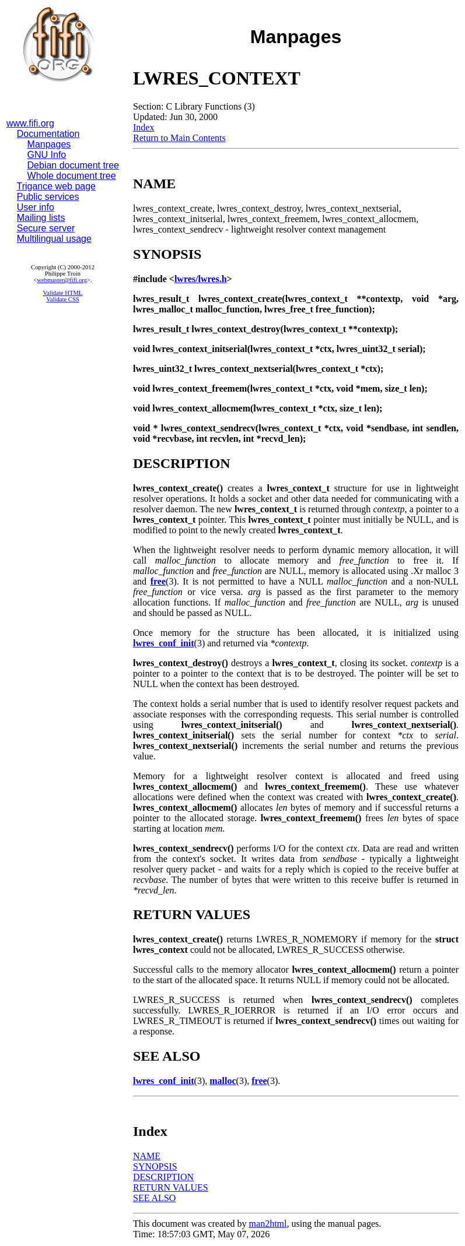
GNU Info (47, 155)
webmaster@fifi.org (62, 280)
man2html (268, 1224)
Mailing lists (41, 218)
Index (143, 127)
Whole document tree (71, 176)
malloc (222, 1081)
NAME (146, 1156)
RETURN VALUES (170, 1187)
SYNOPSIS (155, 1166)
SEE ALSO (154, 1198)
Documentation (48, 134)
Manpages (49, 144)
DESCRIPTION (163, 1177)
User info (35, 207)
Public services (48, 197)
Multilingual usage (54, 239)
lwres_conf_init (163, 643)
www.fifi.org (30, 123)
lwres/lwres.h (200, 279)
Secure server (46, 228)
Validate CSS (62, 299)
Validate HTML (63, 293)
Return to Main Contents (179, 138)
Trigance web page (56, 186)
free (158, 581)
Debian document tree (73, 165)
